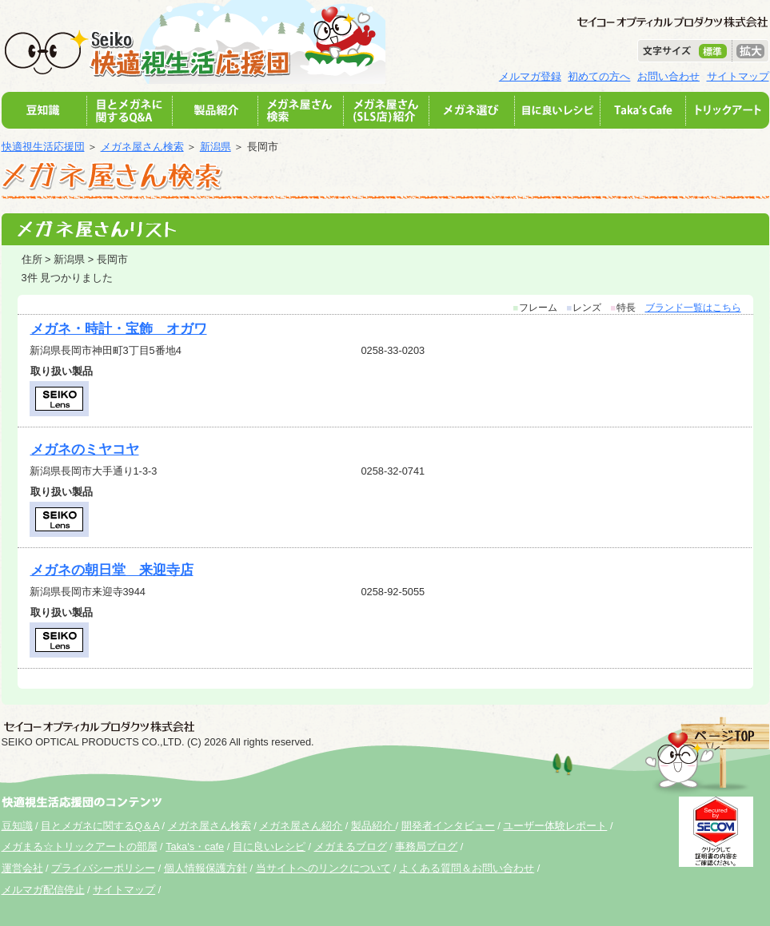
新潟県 (215, 147)
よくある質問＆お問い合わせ (466, 868)
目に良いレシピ (269, 846)
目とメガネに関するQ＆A (100, 826)
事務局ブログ (426, 846)
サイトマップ (738, 76)
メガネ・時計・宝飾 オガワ (118, 328)
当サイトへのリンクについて (323, 868)
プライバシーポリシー (103, 868)
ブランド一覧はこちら (693, 307)
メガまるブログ (350, 846)
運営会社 (22, 868)
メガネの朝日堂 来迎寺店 (111, 570)
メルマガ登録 (530, 76)
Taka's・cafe (195, 846)
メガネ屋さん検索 (142, 147)
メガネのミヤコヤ (84, 449)
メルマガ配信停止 (43, 890)
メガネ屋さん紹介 (300, 826)
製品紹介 (373, 826)
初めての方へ (599, 76)
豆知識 (17, 826)
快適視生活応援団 (43, 147)
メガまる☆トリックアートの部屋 (80, 846)
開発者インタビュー (448, 826)
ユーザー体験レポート (555, 826)
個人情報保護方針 (205, 868)
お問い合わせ (668, 76)
